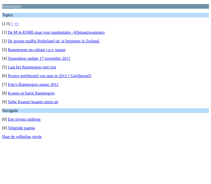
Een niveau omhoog (24, 119)
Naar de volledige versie (22, 136)
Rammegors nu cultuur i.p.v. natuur (37, 50)
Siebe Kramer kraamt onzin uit (33, 102)
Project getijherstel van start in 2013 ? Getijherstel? (49, 76)
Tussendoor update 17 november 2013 (39, 58)
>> (16, 23)
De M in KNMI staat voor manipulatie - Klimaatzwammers (56, 32)
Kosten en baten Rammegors (31, 93)
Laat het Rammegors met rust (32, 67)
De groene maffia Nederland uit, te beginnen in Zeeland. (54, 41)
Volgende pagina (21, 128)
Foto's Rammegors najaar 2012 (33, 84)
